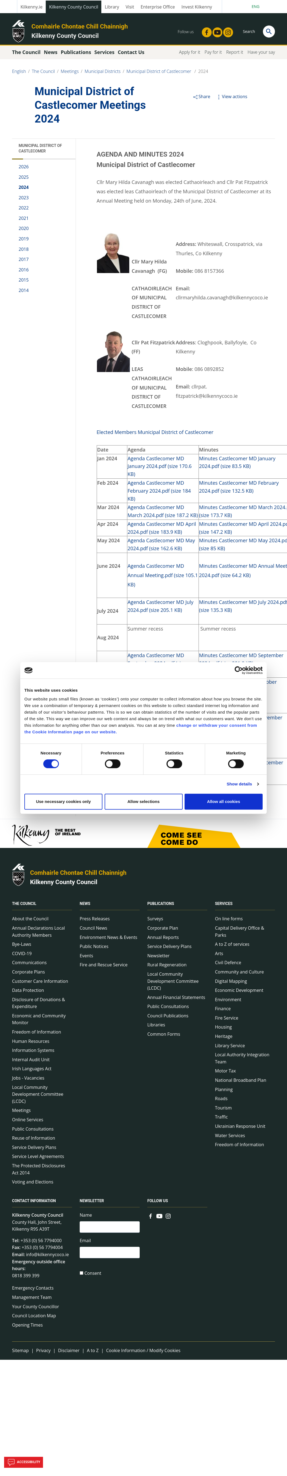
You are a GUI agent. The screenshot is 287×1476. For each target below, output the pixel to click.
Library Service (230, 1048)
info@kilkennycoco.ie (47, 1257)
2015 (24, 282)
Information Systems (33, 1053)
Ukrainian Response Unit (240, 1128)
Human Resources (30, 1043)
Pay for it (213, 54)
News (85, 906)
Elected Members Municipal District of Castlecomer (155, 434)
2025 (24, 179)
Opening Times (27, 1327)
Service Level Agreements (38, 1159)
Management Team (32, 1299)
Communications (29, 965)
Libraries (156, 1027)
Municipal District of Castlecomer (159, 73)
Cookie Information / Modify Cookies (143, 1353)
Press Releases (95, 921)
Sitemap (20, 1353)
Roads (221, 1101)
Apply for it (189, 54)
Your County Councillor (35, 1309)
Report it (234, 54)
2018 (24, 251)
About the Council (30, 921)
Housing (223, 1029)
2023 (24, 200)
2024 (203, 73)
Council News (93, 930)
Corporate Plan (162, 930)
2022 (24, 210)
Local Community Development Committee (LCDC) (37, 1096)
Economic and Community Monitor (39, 1021)
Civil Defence (228, 965)
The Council (43, 73)
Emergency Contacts (33, 1290)
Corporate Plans (28, 974)
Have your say (261, 54)
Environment (228, 1002)
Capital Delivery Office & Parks (239, 933)
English (19, 73)
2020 (24, 231)
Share (201, 99)
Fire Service (226, 1020)
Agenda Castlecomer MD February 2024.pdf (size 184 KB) (159, 493)
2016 (24, 272)
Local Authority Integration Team (242, 1060)
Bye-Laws (21, 946)
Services (224, 906)
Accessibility (23, 1462)
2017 (24, 262)
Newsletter (158, 958)
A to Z (93, 1353)
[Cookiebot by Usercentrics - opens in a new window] (239, 670)
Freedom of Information (36, 1034)
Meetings (70, 73)
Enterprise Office (158, 7)
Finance (223, 1011)
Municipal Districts (102, 73)
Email (85, 1244)
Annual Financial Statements (176, 1000)
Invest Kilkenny (197, 7)
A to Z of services (232, 946)
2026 (24, 169)
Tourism (223, 1110)
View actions (231, 99)
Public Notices (94, 949)
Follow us (157, 1203)
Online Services (27, 1122)
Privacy (43, 1353)
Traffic (221, 1119)
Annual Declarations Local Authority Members (38, 933)
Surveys (155, 921)
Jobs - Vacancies (28, 1080)
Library (112, 7)
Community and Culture (239, 974)
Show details (239, 784)
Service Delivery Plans (34, 1149)
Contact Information (34, 1203)
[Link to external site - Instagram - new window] (226, 30)
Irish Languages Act (31, 1071)
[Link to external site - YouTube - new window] (216, 30)
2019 (24, 241)
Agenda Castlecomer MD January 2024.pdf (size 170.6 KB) (160, 468)
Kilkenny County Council (73, 7)
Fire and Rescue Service (104, 967)
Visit (130, 7)
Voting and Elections (32, 1184)
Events (86, 958)
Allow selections (143, 801)
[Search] (269, 31)
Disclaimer (68, 1353)
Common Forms (163, 1036)
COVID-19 (22, 956)
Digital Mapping (231, 983)
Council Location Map (34, 1318)
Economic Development (239, 992)
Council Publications (167, 1018)
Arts (219, 956)
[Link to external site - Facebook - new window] (205, 30)
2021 (24, 220)
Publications (160, 906)
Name (86, 1217)
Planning (224, 1092)
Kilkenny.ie (31, 7)
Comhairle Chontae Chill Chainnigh (79, 26)
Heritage (224, 1038)
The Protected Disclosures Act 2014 (38, 1171)
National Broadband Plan (240, 1082)
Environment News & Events (108, 939)
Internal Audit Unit (31, 1062)
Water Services (230, 1138)
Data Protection (28, 992)
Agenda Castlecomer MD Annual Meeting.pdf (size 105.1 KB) (163, 577)
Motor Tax (225, 1073)
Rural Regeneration (166, 967)
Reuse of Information (33, 1140)
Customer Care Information (40, 983)
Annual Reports (163, 939)
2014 (24, 292)
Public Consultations (33, 1131)
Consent (92, 1277)
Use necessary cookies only (63, 801)
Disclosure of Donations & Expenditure (38, 1005)
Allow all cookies (223, 801)
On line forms (229, 921)
